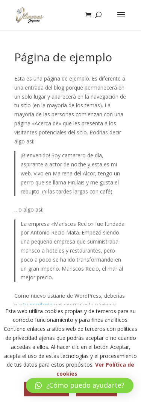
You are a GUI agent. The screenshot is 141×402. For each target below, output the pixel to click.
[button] (79, 385)
